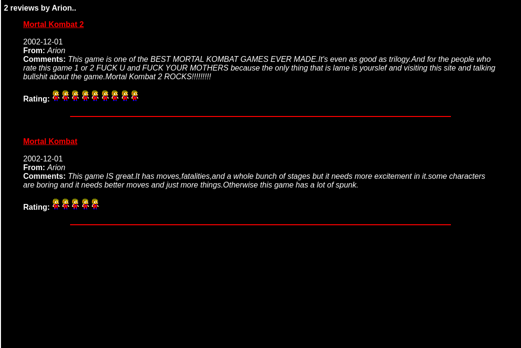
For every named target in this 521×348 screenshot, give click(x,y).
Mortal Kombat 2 (53, 24)
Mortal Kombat (50, 141)
